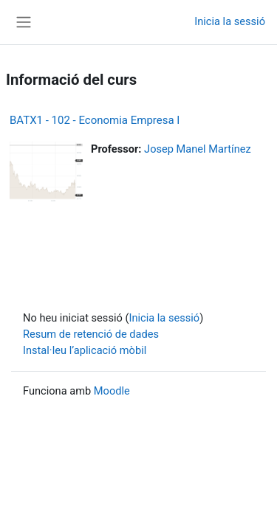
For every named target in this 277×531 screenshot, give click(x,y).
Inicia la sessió (229, 21)
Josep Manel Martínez (197, 149)
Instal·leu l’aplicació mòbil (84, 350)
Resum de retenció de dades (91, 334)
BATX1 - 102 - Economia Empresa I (94, 120)
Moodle (112, 391)
